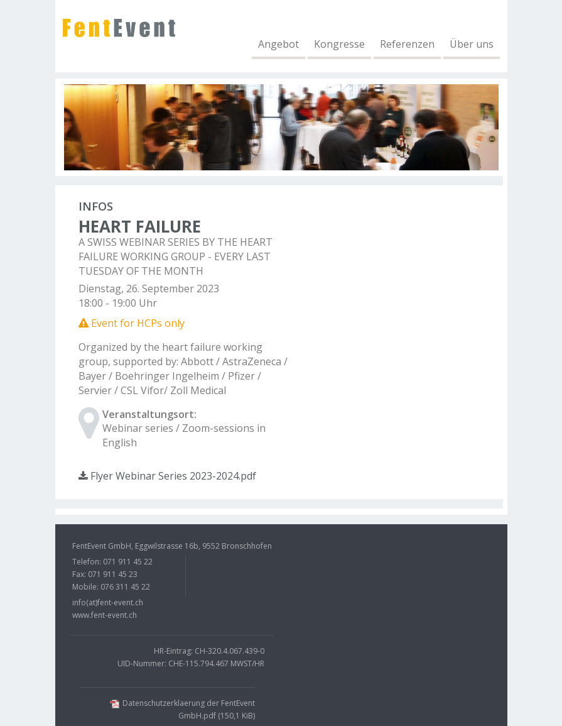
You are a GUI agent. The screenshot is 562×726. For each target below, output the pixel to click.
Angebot (278, 44)
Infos (95, 206)
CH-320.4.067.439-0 (229, 651)
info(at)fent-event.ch (107, 602)
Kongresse (339, 44)
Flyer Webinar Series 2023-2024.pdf (167, 476)
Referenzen (407, 44)
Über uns (472, 44)
